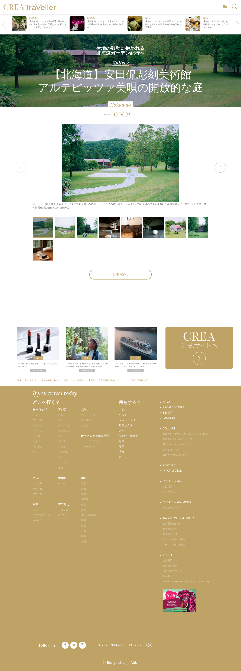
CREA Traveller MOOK (177, 502)
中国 (83, 530)
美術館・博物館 (128, 435)
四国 (83, 536)
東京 (83, 483)
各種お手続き (170, 534)
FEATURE (169, 465)
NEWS (167, 402)
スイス (36, 441)
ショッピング (127, 420)
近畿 (83, 525)
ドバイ (36, 509)
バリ (60, 420)
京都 (83, 488)
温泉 (121, 451)
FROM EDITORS (173, 407)
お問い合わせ (170, 565)
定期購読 (167, 486)
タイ (60, 436)
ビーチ (123, 456)
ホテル (123, 409)
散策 (121, 446)
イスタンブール (41, 515)
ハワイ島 (38, 488)
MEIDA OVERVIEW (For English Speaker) (186, 581)
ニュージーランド (91, 441)
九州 (83, 541)
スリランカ (64, 425)
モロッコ (63, 509)
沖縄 (83, 494)
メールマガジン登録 (174, 539)
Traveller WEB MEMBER (178, 518)
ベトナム (63, 451)
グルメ (123, 414)
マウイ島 (38, 494)
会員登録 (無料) (171, 523)
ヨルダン (38, 520)
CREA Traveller (172, 481)
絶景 (121, 441)
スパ (121, 430)
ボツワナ (63, 515)
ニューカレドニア (91, 446)
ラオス (62, 441)
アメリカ (86, 420)
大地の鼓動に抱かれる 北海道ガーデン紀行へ (120, 51)
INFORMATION (172, 470)
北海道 (84, 499)
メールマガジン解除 (174, 544)
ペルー (62, 483)
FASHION (169, 417)
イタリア (38, 414)
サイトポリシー (171, 576)
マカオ (62, 446)
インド (62, 457)
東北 (83, 504)
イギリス (38, 425)
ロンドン (38, 446)
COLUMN (169, 428)
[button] (237, 24)
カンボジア (64, 430)
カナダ (84, 425)
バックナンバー (171, 491)
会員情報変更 (170, 528)
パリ (35, 451)
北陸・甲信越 (88, 515)
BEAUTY (168, 412)
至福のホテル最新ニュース (177, 439)
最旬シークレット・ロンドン (179, 444)
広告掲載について (172, 571)
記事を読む (120, 274)
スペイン (38, 430)
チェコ (36, 436)
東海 (83, 520)
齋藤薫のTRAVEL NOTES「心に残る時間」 (187, 433)
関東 (83, 509)
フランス (38, 420)
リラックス (126, 425)
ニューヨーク (88, 414)
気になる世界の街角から (176, 455)
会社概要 (167, 560)
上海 (60, 467)
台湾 (60, 414)
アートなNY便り (172, 449)
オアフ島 (38, 483)
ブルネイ (63, 462)
